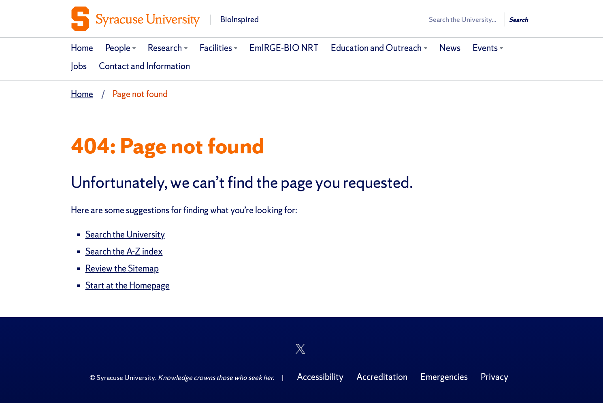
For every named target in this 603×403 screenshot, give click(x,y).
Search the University (125, 234)
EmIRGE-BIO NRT (284, 48)
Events (485, 48)
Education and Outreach (376, 48)
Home (82, 48)
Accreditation (381, 377)
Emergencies (444, 377)
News (449, 48)
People (117, 48)
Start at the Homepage (127, 285)
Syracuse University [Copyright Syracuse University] (125, 377)
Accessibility (320, 377)
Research (165, 48)
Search (518, 19)
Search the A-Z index (124, 251)
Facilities (216, 48)
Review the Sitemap (122, 268)
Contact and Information (144, 66)
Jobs (79, 66)
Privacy (494, 377)
